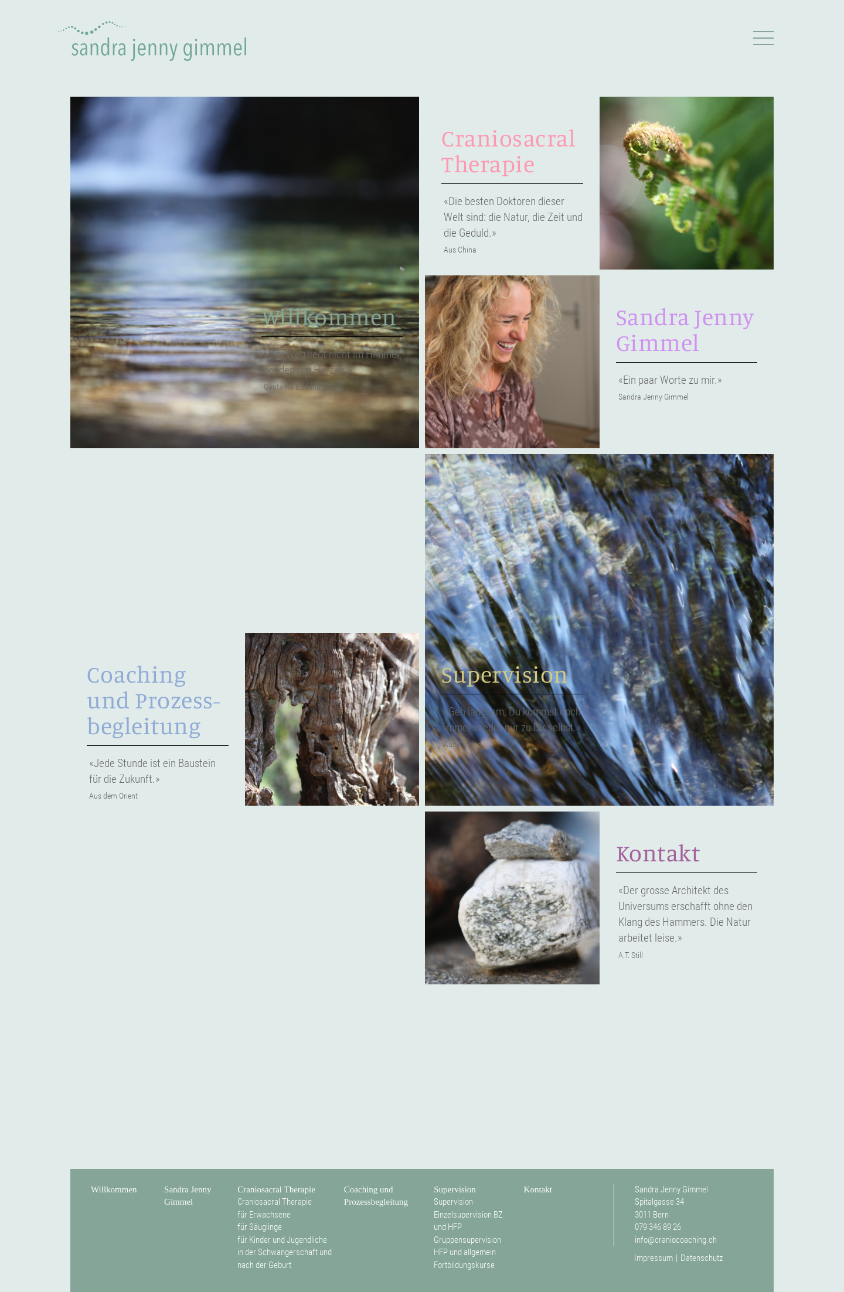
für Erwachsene (264, 1214)
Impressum (653, 1258)
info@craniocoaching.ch (676, 1240)
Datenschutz (701, 1258)
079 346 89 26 (658, 1227)
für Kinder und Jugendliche (282, 1240)
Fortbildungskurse (464, 1265)
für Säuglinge (259, 1227)
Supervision (455, 1189)
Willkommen (114, 1189)
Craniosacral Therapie (276, 1189)
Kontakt (538, 1189)
